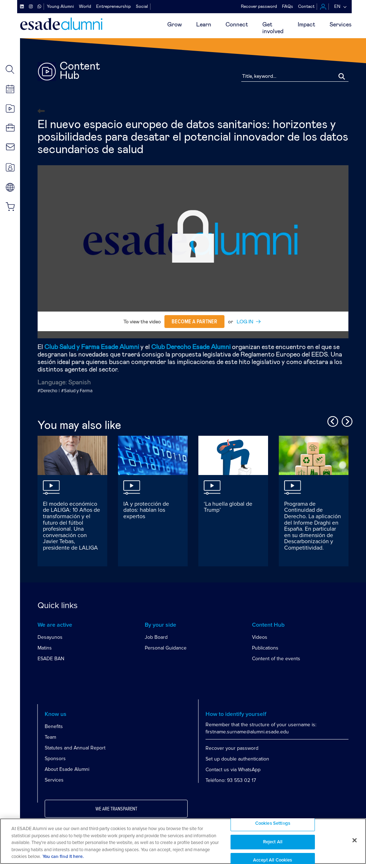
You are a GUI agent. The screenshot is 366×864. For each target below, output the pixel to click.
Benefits (54, 726)
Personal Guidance (166, 648)
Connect (237, 24)
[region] (183, 841)
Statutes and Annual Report (75, 748)
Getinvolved (272, 28)
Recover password (259, 6)
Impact (306, 24)
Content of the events (276, 659)
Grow (174, 24)
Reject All (272, 842)
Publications (265, 648)
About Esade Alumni (67, 769)
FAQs (287, 6)
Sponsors (55, 759)
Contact (306, 6)
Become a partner (194, 321)
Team (50, 737)
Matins (45, 648)
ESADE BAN (51, 659)
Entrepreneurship (113, 6)
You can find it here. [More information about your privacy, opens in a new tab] (63, 856)
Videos (259, 637)
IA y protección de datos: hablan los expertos (146, 510)
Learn (203, 24)
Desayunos (50, 637)
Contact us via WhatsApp (233, 770)
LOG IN (245, 321)
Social (142, 6)
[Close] (354, 840)
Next (346, 420)
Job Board (156, 637)
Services (341, 24)
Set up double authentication (237, 759)
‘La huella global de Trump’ (228, 507)
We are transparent (116, 809)
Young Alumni (60, 6)
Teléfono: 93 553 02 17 (231, 780)
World (85, 6)
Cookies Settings (272, 823)
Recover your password (232, 748)
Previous (331, 420)
